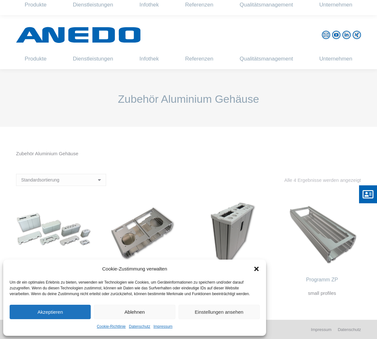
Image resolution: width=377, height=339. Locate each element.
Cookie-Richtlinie (111, 326)
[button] (256, 269)
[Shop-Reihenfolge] (61, 180)
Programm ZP (322, 279)
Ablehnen (134, 312)
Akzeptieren (50, 312)
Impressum (163, 326)
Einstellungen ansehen (219, 312)
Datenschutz (139, 326)
